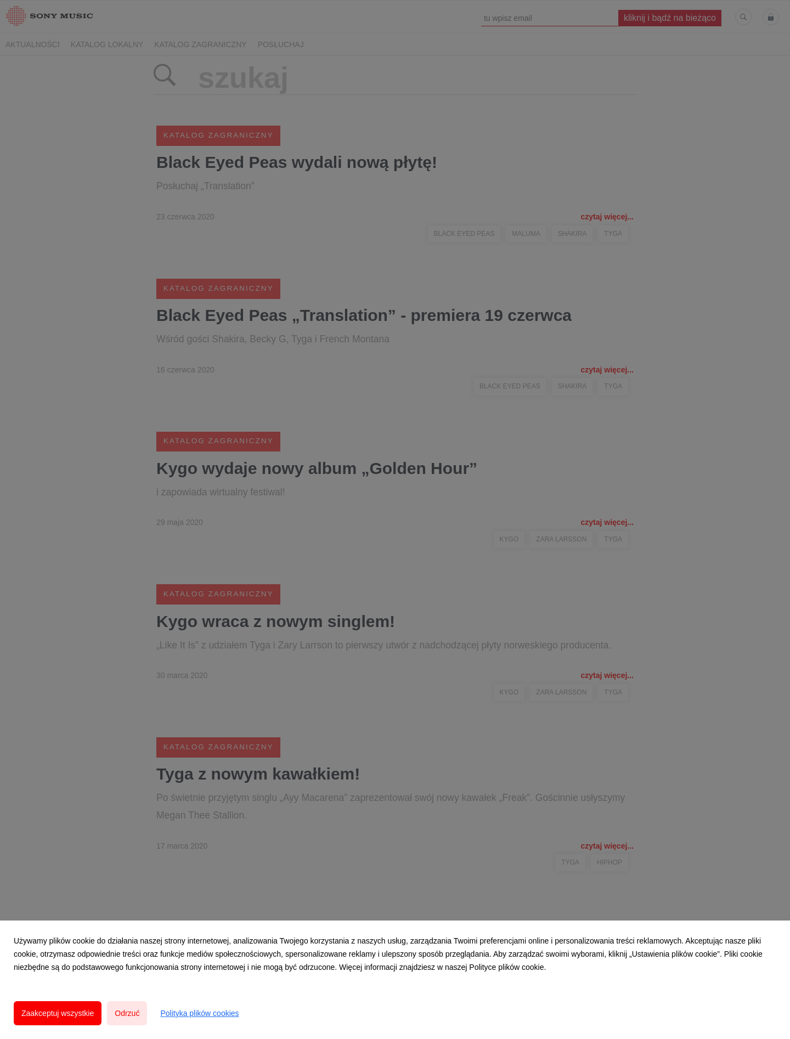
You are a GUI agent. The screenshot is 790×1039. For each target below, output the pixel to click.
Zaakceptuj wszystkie (57, 1013)
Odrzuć (127, 1013)
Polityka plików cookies (199, 1013)
